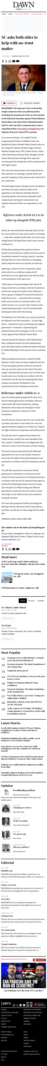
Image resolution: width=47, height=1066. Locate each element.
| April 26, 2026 (23, 9)
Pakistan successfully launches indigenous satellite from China (22, 765)
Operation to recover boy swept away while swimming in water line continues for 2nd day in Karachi (20, 748)
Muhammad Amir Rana (21, 795)
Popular (40, 600)
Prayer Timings (6, 1032)
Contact (4, 1009)
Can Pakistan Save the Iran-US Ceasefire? (24, 990)
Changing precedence (22, 807)
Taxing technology (9, 944)
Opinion (7, 786)
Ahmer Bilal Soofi (19, 851)
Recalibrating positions (24, 790)
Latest (10, 14)
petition (33, 317)
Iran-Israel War (36, 14)
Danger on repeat (8, 885)
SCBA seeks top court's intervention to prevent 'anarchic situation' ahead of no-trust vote (23, 564)
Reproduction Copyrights (33, 1012)
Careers (27, 1021)
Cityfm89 (4, 1054)
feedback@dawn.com (11, 539)
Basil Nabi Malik (18, 812)
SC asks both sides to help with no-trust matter (20, 43)
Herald (3, 1057)
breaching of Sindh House (29, 129)
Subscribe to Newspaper (32, 1009)
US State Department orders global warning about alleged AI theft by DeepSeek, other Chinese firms (22, 757)
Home (4, 14)
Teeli (3, 1060)
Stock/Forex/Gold (7, 1035)
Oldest (22, 600)
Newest (31, 600)
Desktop (4, 1040)
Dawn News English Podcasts (14, 959)
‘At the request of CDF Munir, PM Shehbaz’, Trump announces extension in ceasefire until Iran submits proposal (26, 711)
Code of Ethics (6, 1015)
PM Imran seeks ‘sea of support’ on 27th (29, 575)
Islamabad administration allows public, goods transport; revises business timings (20, 739)
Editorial (7, 863)
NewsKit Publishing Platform (32, 1054)
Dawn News (27, 1046)
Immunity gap (7, 870)
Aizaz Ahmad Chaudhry (21, 825)
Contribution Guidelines (9, 1012)
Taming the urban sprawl (17, 670)
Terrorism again (8, 930)
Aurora (26, 1043)
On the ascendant (20, 821)
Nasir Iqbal (5, 56)
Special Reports (29, 1040)
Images (26, 1037)
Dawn (25, 1032)
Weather (4, 1037)
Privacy (3, 1024)
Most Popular (11, 652)
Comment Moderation (8, 1027)
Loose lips (5, 899)
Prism (26, 1035)
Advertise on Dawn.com (32, 1015)
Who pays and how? (21, 847)
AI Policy (4, 1018)
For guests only (19, 834)
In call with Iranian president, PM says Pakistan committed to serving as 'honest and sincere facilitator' (21, 730)
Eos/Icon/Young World (9, 1051)
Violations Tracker (22, 14)
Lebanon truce (7, 916)
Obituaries (27, 1024)
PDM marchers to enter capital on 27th (20, 588)
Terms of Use (5, 1021)
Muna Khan (17, 838)
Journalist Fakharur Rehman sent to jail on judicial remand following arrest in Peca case (21, 774)
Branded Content (30, 1018)
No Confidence (7, 544)
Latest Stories (10, 723)
